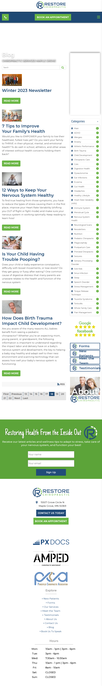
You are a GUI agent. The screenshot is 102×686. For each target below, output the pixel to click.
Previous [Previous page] (17, 399)
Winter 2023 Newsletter (33, 80)
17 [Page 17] (47, 399)
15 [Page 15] (37, 399)
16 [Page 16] (42, 399)
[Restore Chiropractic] (51, 8)
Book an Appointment (53, 17)
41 (97, 217)
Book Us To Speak (50, 637)
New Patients (86, 353)
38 (97, 238)
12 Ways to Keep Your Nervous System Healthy (33, 181)
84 (97, 128)
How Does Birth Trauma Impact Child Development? (33, 311)
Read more (13, 101)
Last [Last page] (31, 403)
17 (97, 308)
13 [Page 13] (26, 399)
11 (97, 146)
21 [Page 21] (10, 403)
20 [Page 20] (4, 403)
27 (97, 286)
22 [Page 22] (15, 403)
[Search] (29, 67)
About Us (50, 625)
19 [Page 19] (57, 399)
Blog (8, 54)
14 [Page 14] (31, 399)
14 (97, 155)
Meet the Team (86, 361)
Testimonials (89, 368)
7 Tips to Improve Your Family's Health (33, 116)
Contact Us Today (51, 518)
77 (97, 160)
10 (97, 142)
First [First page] (6, 399)
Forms (84, 346)
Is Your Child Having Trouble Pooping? (33, 246)
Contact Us (50, 629)
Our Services (50, 612)
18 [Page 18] (52, 399)
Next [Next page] (23, 403)
